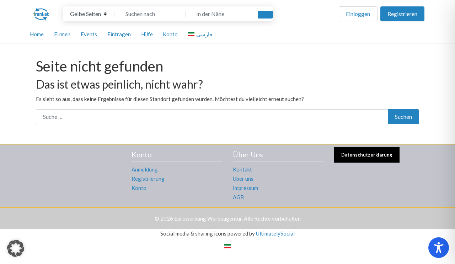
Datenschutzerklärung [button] (366, 155)
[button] (15, 248)
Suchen (403, 116)
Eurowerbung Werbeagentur (208, 218)
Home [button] (37, 34)
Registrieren (402, 13)
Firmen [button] (62, 34)
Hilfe (147, 34)
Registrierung (148, 178)
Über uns (243, 178)
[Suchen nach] (150, 13)
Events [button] (89, 34)
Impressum (245, 188)
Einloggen (358, 13)
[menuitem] (201, 34)
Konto (139, 188)
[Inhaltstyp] (88, 13)
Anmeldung (145, 169)
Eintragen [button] (119, 34)
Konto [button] (170, 34)
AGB (238, 197)
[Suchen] (265, 15)
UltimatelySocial (275, 233)
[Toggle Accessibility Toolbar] (439, 248)
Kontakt (242, 169)
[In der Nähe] (221, 13)
